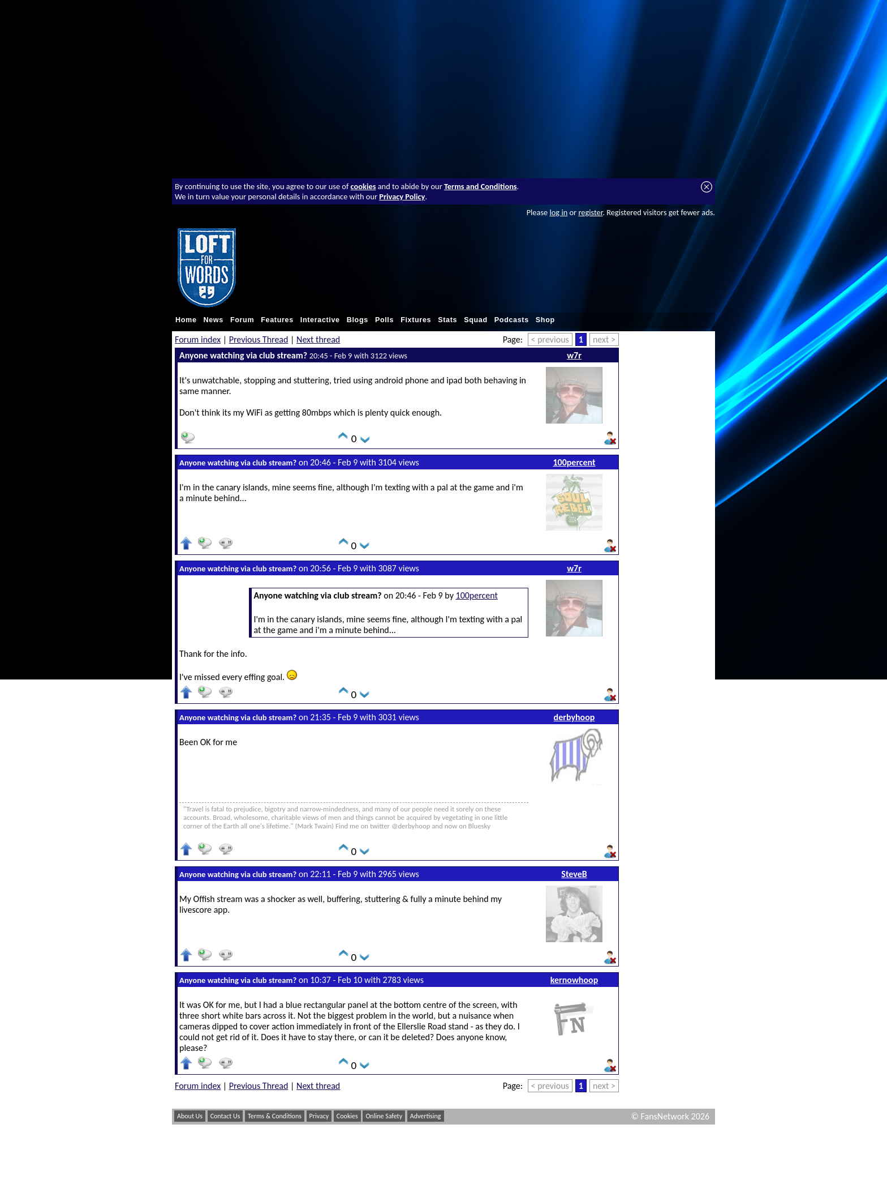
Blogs (357, 320)
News (213, 320)
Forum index (198, 339)
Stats (447, 320)
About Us (190, 1116)
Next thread (318, 339)
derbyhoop (574, 717)
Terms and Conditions (480, 186)
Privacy (319, 1116)
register (590, 212)
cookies (363, 186)
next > (604, 339)
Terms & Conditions (275, 1116)
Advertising (425, 1116)
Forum (242, 320)
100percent (574, 462)
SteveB (574, 874)
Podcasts (511, 320)
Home (186, 320)
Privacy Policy (402, 196)
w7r (574, 355)
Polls (384, 320)
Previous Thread (259, 339)
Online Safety (383, 1116)
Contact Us (225, 1116)
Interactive (320, 320)
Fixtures (416, 320)
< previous (550, 339)
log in (558, 212)
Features (277, 320)
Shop (545, 320)
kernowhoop (574, 979)
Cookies (347, 1116)
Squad (476, 320)
